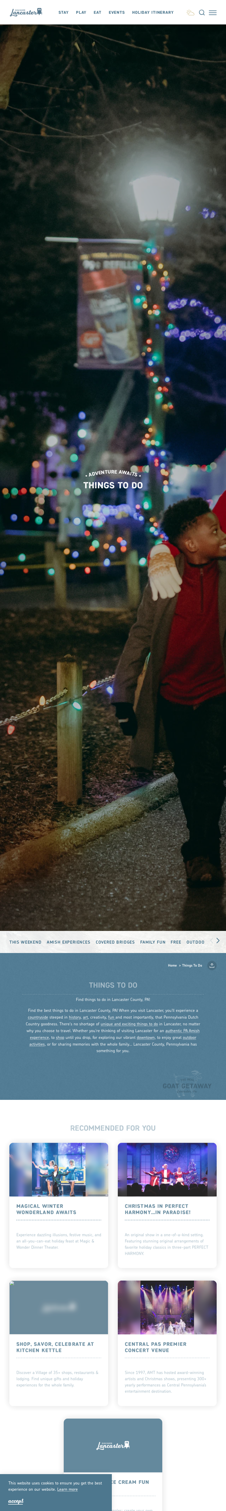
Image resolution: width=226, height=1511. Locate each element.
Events (117, 12)
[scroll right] (218, 940)
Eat (97, 12)
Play (81, 12)
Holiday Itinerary (153, 12)
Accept (15, 1501)
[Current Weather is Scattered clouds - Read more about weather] (190, 11)
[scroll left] (212, 940)
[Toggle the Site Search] (202, 12)
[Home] (28, 12)
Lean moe (67, 1490)
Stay (64, 12)
